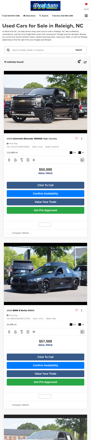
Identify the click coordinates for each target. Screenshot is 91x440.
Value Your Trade (45, 201)
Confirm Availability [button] (45, 193)
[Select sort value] (84, 62)
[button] (11, 16)
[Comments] (82, 160)
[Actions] (81, 138)
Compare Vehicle (20, 233)
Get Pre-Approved (45, 210)
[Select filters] (79, 62)
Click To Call (46, 185)
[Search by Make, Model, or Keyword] (42, 50)
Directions (29, 16)
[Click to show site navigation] (86, 16)
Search (79, 50)
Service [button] (62, 16)
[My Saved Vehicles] (86, 6)
